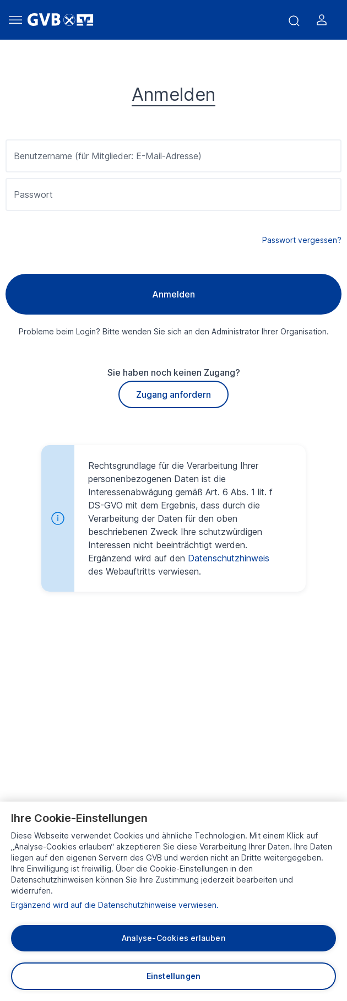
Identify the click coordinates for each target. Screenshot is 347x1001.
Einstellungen (174, 976)
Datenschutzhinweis (228, 558)
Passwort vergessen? (301, 240)
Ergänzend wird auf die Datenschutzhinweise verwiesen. (115, 905)
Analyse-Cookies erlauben (173, 938)
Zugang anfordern (173, 394)
